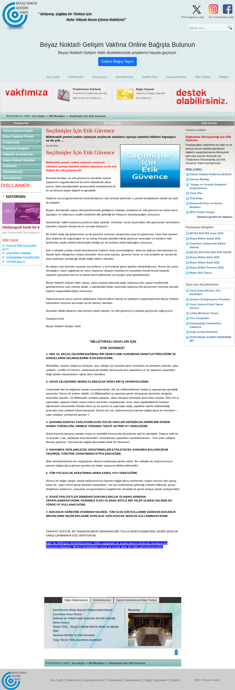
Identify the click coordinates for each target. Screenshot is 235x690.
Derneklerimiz (12, 178)
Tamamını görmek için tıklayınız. (215, 217)
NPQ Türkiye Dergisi (202, 212)
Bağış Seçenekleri (155, 680)
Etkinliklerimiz (13, 172)
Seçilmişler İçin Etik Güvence (87, 116)
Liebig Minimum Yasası (204, 313)
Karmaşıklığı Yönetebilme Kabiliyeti (205, 325)
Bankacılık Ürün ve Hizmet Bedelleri (206, 205)
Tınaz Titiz (196, 193)
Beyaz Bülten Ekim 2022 (205, 257)
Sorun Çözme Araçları (18, 130)
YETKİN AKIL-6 (15, 261)
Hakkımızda (73, 680)
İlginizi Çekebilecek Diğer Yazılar (136, 600)
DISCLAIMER (15, 185)
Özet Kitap (196, 198)
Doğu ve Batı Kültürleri (204, 331)
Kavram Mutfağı (199, 179)
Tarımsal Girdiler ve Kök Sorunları (74, 635)
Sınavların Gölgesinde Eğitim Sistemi (208, 245)
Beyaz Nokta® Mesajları (19, 160)
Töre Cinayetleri (199, 318)
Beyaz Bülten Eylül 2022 (205, 262)
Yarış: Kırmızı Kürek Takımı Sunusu (206, 306)
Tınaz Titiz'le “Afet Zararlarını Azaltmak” (77, 639)
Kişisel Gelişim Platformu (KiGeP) (210, 174)
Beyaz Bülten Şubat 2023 (205, 238)
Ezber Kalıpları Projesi (18, 136)
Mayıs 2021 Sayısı (201, 272)
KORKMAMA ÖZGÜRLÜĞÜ (22, 257)
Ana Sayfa (38, 116)
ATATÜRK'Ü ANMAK (18, 253)
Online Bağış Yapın (117, 61)
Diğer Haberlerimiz (76, 600)
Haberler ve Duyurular (18, 154)
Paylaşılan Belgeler (16, 148)
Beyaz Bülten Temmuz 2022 (207, 267)
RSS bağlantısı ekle (192, 17)
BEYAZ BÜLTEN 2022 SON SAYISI (210, 252)
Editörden (10, 166)
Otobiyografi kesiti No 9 (20, 227)
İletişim (174, 680)
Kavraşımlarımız (94, 680)
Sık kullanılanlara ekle (221, 17)
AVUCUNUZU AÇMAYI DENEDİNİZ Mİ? (210, 339)
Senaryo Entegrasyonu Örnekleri (210, 299)
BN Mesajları (57, 116)
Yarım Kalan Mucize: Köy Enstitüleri (205, 292)
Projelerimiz (11, 142)
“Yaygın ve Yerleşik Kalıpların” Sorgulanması (208, 186)
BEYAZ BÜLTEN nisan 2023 (206, 233)
